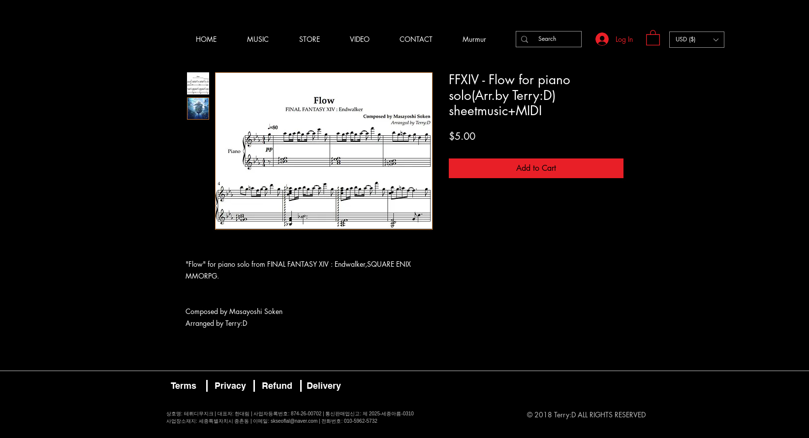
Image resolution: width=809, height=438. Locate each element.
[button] (653, 37)
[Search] (547, 39)
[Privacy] (230, 386)
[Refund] (277, 386)
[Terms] (183, 386)
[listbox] (696, 39)
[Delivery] (324, 386)
